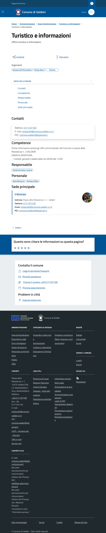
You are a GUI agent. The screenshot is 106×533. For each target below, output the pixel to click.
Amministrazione (27, 23)
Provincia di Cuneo (41, 378)
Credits (59, 522)
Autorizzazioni (39, 343)
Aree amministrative (20, 335)
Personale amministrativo (20, 353)
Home (14, 23)
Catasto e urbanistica (42, 347)
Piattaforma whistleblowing (42, 401)
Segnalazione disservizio (64, 406)
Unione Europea (40, 386)
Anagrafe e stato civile (42, 337)
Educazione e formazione (42, 353)
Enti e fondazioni (19, 343)
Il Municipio (20, 194)
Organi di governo (19, 347)
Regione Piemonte (18, 3)
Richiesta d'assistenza (63, 418)
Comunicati (81, 339)
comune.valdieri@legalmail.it (34, 135)
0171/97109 (30, 128)
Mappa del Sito (81, 522)
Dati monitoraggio (19, 522)
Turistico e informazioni (69, 23)
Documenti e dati (19, 339)
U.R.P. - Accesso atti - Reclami (20, 433)
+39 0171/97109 (19, 397)
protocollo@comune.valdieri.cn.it (38, 131)
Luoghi (79, 360)
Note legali (59, 382)
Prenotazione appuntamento (64, 412)
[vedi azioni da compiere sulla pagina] (62, 57)
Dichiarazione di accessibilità (63, 389)
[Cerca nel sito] (90, 12)
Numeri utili (16, 443)
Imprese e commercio (64, 335)
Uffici (14, 363)
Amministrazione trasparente (64, 396)
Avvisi (78, 343)
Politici (14, 359)
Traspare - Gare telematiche (41, 393)
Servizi (41, 522)
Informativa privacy (63, 378)
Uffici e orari (17, 439)
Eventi (79, 364)
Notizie (79, 335)
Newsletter (81, 381)
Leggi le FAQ (60, 401)
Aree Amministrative (47, 23)
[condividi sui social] (18, 57)
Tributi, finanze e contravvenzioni (64, 341)
